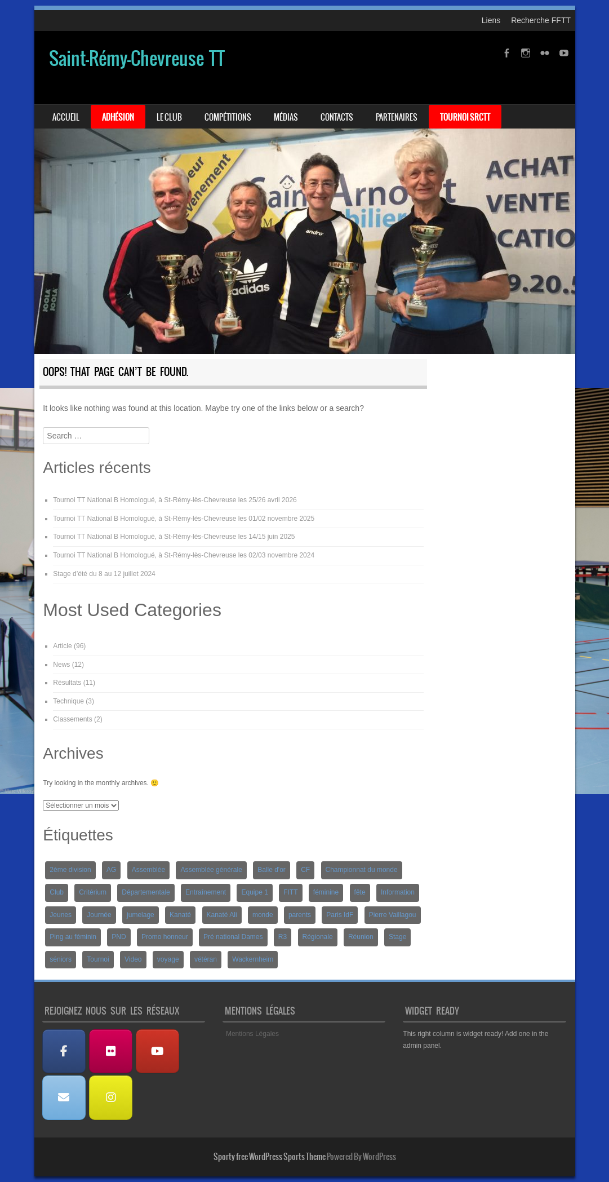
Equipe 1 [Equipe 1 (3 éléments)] (254, 892)
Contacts (337, 117)
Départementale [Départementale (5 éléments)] (146, 892)
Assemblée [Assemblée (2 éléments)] (148, 870)
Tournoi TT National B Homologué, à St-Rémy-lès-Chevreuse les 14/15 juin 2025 (174, 537)
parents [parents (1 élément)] (299, 915)
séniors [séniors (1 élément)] (61, 959)
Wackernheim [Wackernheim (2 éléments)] (252, 959)
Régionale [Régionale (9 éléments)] (318, 937)
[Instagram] (111, 1097)
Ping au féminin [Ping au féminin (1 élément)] (73, 937)
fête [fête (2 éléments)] (360, 892)
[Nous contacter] (64, 1097)
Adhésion (118, 117)
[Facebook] (64, 1051)
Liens (491, 20)
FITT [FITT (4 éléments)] (290, 892)
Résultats (67, 683)
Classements (72, 719)
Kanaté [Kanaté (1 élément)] (180, 915)
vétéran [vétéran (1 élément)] (205, 959)
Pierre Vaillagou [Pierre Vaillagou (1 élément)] (392, 915)
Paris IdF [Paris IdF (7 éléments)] (339, 915)
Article (62, 646)
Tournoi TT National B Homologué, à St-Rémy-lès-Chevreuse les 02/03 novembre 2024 (183, 555)
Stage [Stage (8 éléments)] (397, 937)
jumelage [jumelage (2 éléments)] (140, 915)
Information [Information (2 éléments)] (398, 892)
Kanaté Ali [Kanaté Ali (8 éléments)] (222, 915)
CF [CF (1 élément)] (305, 870)
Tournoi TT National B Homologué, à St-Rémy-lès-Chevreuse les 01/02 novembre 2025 (183, 519)
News (61, 665)
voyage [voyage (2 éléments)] (168, 959)
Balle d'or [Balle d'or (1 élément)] (271, 870)
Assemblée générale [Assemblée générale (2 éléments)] (211, 870)
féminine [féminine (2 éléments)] (326, 892)
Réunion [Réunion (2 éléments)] (361, 937)
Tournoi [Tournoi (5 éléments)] (98, 959)
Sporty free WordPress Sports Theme (270, 1156)
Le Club (169, 117)
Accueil (65, 117)
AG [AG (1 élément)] (111, 870)
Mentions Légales (252, 1034)
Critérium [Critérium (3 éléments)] (92, 892)
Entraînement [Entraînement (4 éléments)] (205, 892)
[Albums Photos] (111, 1051)
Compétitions (228, 117)
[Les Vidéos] (158, 1051)
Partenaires (396, 117)
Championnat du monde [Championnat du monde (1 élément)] (362, 870)
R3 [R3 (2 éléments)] (282, 937)
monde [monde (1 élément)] (262, 915)
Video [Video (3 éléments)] (133, 959)
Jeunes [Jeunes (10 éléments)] (61, 915)
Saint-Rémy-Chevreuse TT (137, 58)
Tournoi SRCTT (465, 117)
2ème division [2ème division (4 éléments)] (70, 870)
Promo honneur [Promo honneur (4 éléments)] (164, 937)
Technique (68, 701)
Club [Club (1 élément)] (57, 892)
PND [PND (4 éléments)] (119, 937)
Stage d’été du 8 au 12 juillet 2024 (104, 574)
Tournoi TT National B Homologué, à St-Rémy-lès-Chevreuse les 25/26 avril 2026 (174, 500)
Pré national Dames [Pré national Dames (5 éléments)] (233, 937)
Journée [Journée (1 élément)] (99, 915)
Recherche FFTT (541, 20)
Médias (286, 117)
